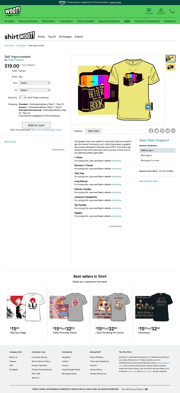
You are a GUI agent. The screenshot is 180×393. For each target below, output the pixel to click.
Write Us (35, 378)
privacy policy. (146, 371)
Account (161, 11)
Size (15, 83)
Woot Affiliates (97, 357)
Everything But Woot (71, 369)
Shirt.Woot (20, 35)
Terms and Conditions (99, 361)
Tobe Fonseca (16, 59)
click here (116, 160)
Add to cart (36, 125)
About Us (13, 357)
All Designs (65, 36)
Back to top (10, 141)
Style (14, 76)
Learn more (115, 2)
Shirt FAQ (36, 374)
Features (78, 131)
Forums (149, 11)
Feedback (13, 369)
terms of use (132, 371)
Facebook (66, 357)
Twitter (65, 361)
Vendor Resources (98, 374)
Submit (79, 36)
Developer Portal (69, 374)
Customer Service (39, 357)
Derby (41, 36)
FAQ (11, 365)
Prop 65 (93, 365)
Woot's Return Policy (41, 361)
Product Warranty (39, 365)
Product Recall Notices (42, 369)
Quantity (12, 97)
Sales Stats (93, 131)
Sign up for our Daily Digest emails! (47, 130)
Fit (15, 90)
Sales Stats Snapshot (154, 140)
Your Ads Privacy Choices (132, 389)
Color (14, 70)
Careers (12, 361)
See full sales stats (148, 181)
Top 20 (52, 36)
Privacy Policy (96, 369)
